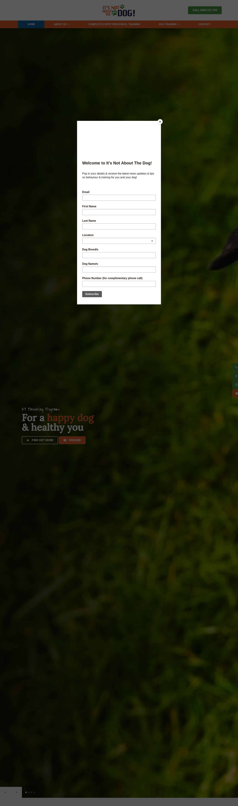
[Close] (160, 121)
